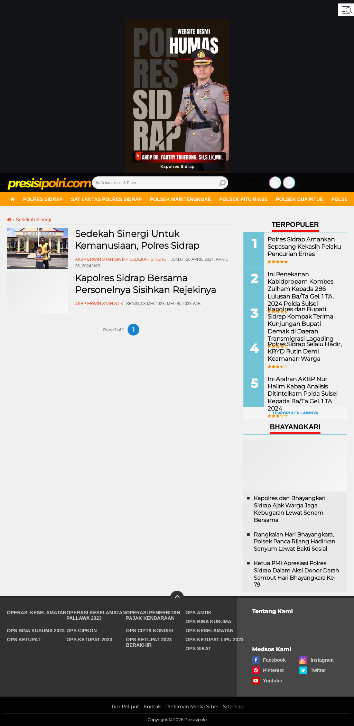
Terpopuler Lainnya (295, 413)
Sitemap (233, 707)
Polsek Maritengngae (180, 199)
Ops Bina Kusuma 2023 (36, 630)
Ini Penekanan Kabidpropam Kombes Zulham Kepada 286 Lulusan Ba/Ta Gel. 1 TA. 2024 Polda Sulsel (299, 288)
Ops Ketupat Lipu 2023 (215, 639)
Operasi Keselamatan (36, 612)
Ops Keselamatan (210, 630)
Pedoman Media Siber (191, 707)
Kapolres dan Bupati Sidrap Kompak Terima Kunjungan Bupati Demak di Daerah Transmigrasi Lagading (305, 323)
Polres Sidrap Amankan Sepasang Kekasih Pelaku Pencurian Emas (303, 246)
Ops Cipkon (81, 630)
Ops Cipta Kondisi (149, 630)
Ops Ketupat (24, 639)
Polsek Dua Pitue (299, 199)
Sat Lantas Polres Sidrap (106, 199)
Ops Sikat (198, 648)
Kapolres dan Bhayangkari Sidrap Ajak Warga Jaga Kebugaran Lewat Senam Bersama (289, 509)
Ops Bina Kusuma (209, 621)
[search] (160, 182)
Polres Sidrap (43, 199)
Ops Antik (199, 612)
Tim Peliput (125, 707)
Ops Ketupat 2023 (89, 639)
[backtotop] (177, 598)
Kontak (152, 707)
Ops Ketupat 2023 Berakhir (149, 642)
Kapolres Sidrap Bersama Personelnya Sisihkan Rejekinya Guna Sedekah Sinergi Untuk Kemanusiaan (145, 296)
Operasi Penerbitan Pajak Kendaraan (153, 615)
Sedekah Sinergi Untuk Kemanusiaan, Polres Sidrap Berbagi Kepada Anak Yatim (138, 245)
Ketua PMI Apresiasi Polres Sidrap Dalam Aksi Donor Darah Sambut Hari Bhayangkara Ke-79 (296, 574)
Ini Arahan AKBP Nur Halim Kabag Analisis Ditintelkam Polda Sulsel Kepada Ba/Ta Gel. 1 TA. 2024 (305, 390)
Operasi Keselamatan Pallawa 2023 (96, 615)
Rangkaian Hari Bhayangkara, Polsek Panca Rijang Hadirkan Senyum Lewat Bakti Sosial (294, 541)
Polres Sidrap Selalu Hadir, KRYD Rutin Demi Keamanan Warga (303, 351)
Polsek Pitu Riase (243, 199)
